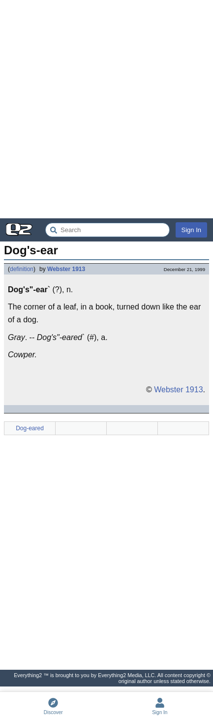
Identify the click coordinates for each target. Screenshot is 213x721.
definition (21, 269)
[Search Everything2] (107, 230)
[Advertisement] (106, 109)
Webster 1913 (66, 269)
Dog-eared (30, 428)
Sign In (191, 230)
